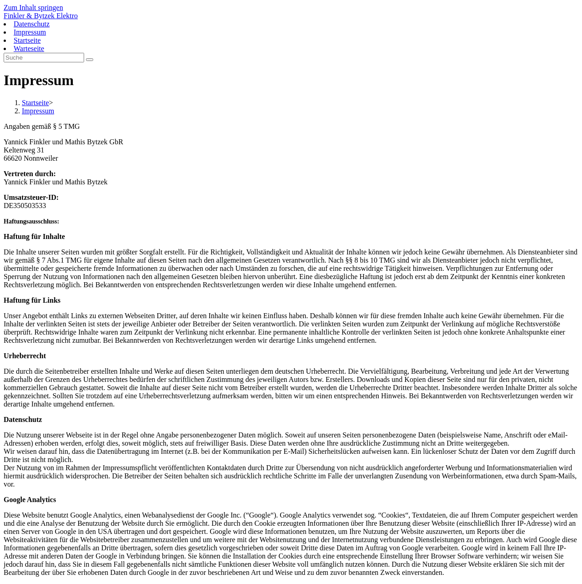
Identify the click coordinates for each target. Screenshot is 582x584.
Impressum (30, 32)
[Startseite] (35, 103)
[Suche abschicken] (89, 59)
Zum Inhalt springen (33, 7)
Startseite (27, 40)
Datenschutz (32, 24)
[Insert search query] (44, 57)
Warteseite (29, 48)
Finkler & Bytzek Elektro (41, 16)
